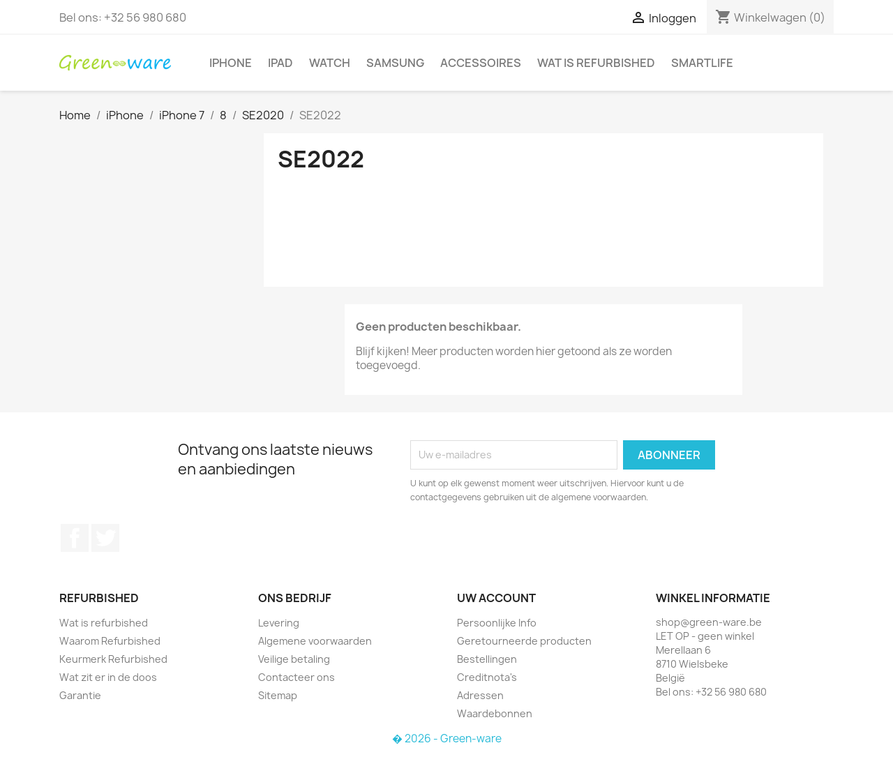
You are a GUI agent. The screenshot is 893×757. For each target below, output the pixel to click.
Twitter (105, 538)
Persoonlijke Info (496, 622)
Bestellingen (487, 659)
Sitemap (277, 695)
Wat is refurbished (596, 62)
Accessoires (480, 62)
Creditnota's (487, 677)
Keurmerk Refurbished (113, 659)
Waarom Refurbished (109, 640)
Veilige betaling (294, 659)
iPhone (230, 62)
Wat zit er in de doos (108, 677)
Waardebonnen (494, 713)
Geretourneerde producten (524, 640)
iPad (280, 62)
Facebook (75, 538)
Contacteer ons (296, 677)
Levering (278, 622)
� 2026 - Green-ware (447, 738)
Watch (329, 62)
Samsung (395, 62)
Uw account (496, 598)
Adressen (480, 695)
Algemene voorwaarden (315, 640)
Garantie (80, 695)
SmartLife (702, 62)
